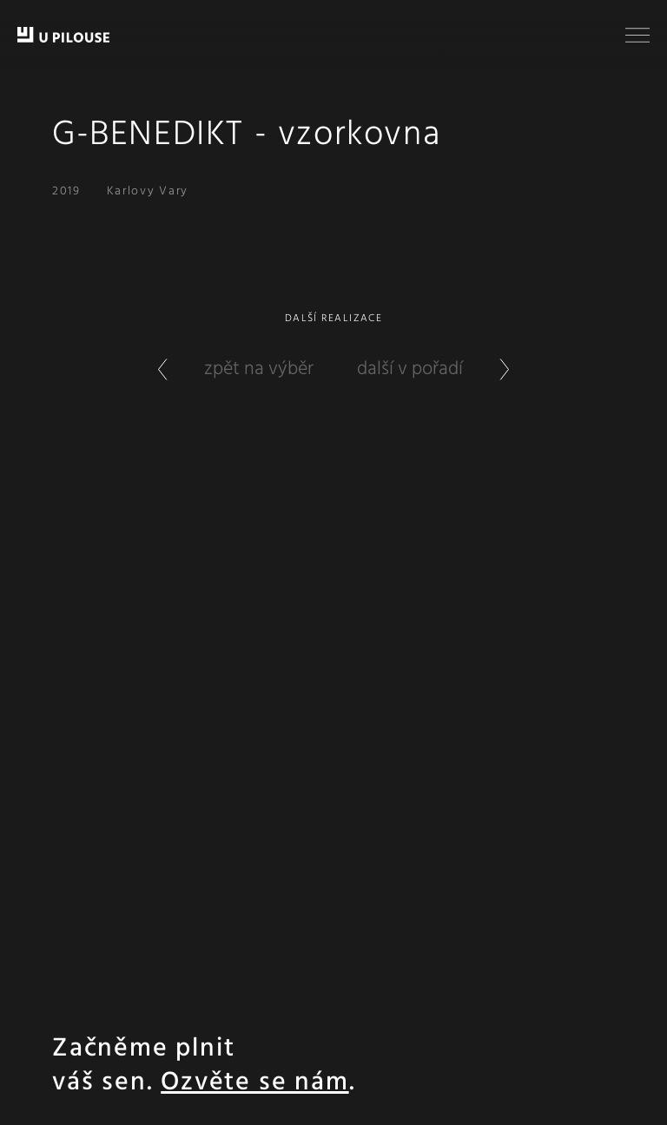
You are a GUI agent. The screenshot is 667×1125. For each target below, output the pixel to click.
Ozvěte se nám (254, 1082)
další (445, 369)
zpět (224, 369)
